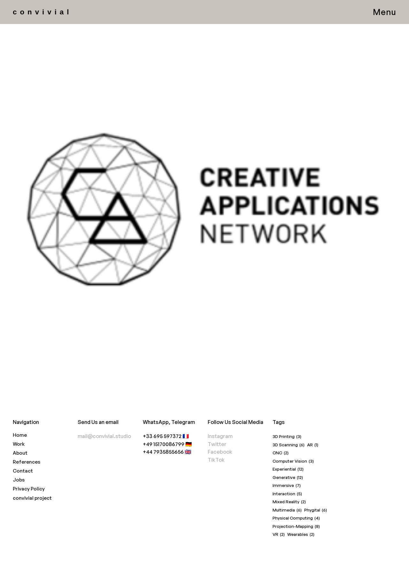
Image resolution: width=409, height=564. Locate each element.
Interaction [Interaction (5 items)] (287, 494)
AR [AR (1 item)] (312, 445)
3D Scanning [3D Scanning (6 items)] (289, 445)
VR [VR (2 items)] (279, 534)
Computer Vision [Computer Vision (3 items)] (293, 461)
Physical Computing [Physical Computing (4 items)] (296, 518)
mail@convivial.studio (104, 436)
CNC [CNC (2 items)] (281, 453)
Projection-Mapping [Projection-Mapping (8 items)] (296, 526)
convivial (42, 12)
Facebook (220, 451)
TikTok (216, 459)
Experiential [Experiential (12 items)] (288, 469)
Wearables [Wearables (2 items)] (300, 534)
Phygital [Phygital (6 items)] (315, 510)
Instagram (220, 436)
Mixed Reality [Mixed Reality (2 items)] (289, 502)
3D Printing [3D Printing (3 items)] (287, 437)
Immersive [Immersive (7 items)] (287, 486)
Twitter (217, 444)
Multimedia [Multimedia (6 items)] (287, 510)
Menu (384, 12)
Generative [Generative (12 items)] (288, 478)
